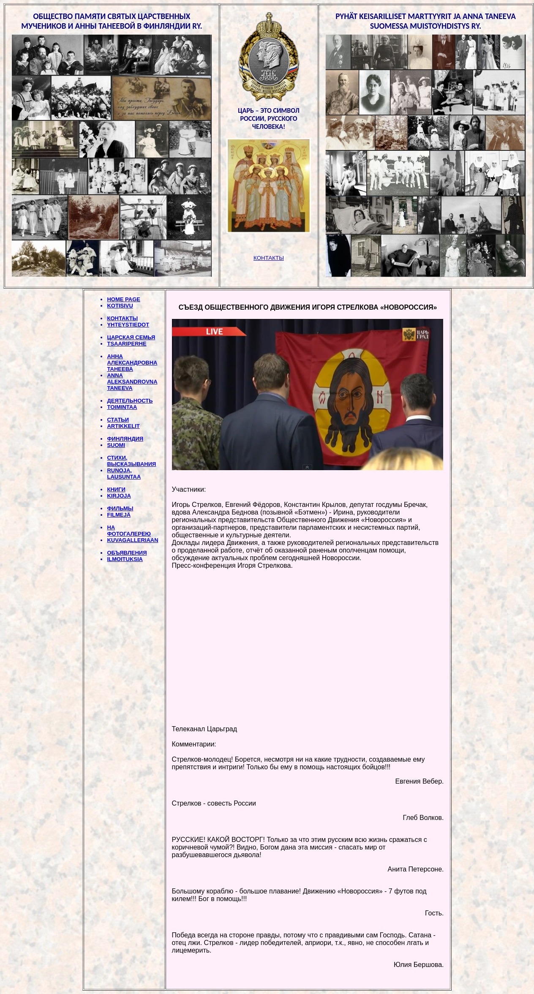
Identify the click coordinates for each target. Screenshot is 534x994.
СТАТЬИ (118, 420)
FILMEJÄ (119, 515)
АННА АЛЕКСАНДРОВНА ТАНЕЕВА (132, 362)
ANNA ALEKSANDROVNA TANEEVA (132, 381)
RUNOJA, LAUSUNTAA (124, 473)
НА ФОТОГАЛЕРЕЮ (129, 530)
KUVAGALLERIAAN (132, 540)
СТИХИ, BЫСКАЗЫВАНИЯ (131, 461)
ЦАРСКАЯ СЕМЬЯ (131, 337)
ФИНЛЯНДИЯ (125, 439)
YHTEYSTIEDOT (128, 324)
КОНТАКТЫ (122, 318)
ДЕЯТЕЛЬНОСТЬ (130, 401)
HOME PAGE (123, 299)
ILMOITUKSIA (125, 559)
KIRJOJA (119, 496)
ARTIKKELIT (123, 426)
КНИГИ (116, 489)
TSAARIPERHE (126, 343)
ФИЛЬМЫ (120, 508)
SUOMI (116, 445)
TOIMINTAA (122, 407)
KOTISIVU (120, 305)
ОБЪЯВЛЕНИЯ (127, 553)
